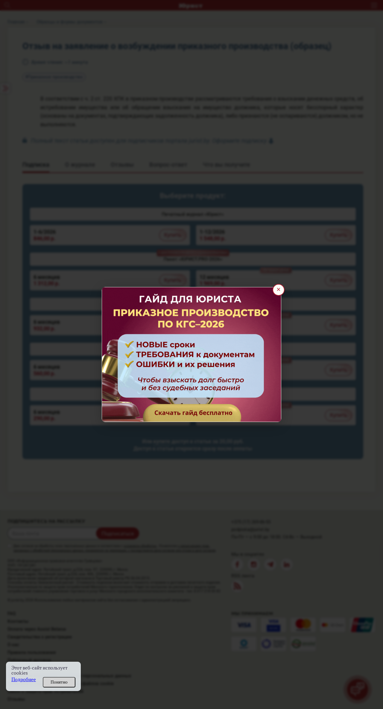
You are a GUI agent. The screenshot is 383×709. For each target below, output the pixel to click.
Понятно (59, 682)
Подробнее (23, 679)
